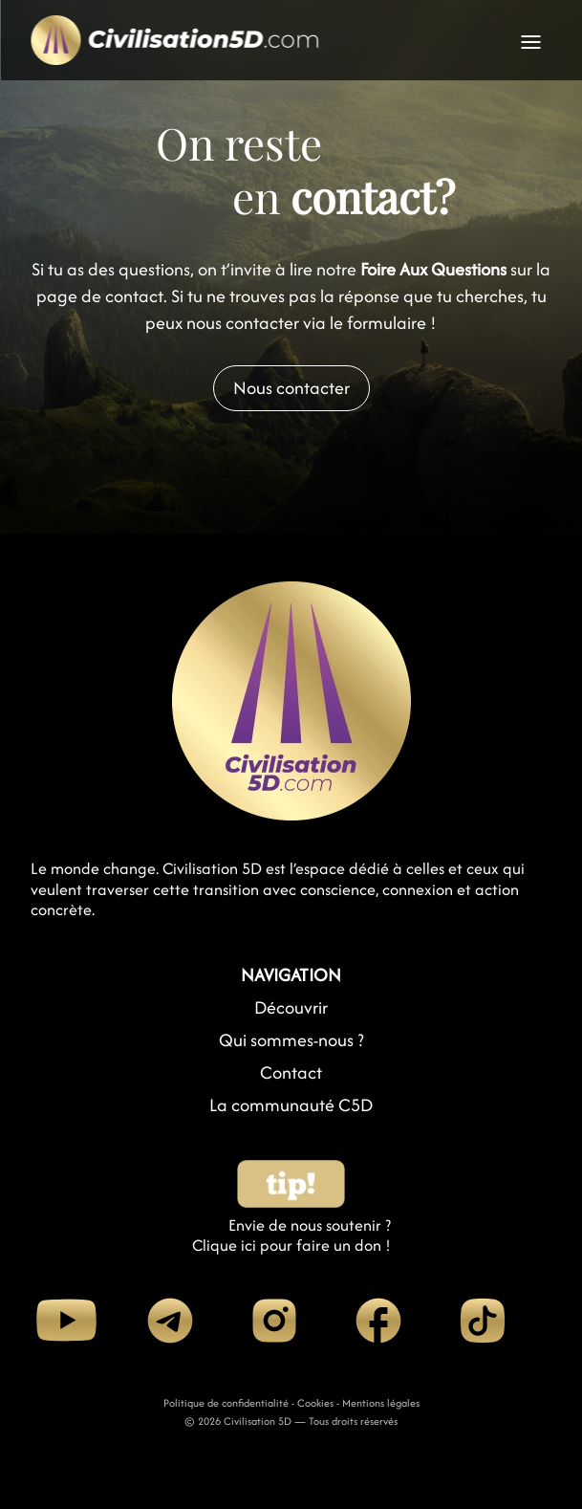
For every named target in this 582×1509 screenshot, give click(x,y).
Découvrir (291, 1007)
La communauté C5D (291, 1105)
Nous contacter (291, 388)
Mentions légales (381, 1403)
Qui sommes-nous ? (291, 1040)
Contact (291, 1072)
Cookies (315, 1403)
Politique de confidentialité (226, 1403)
